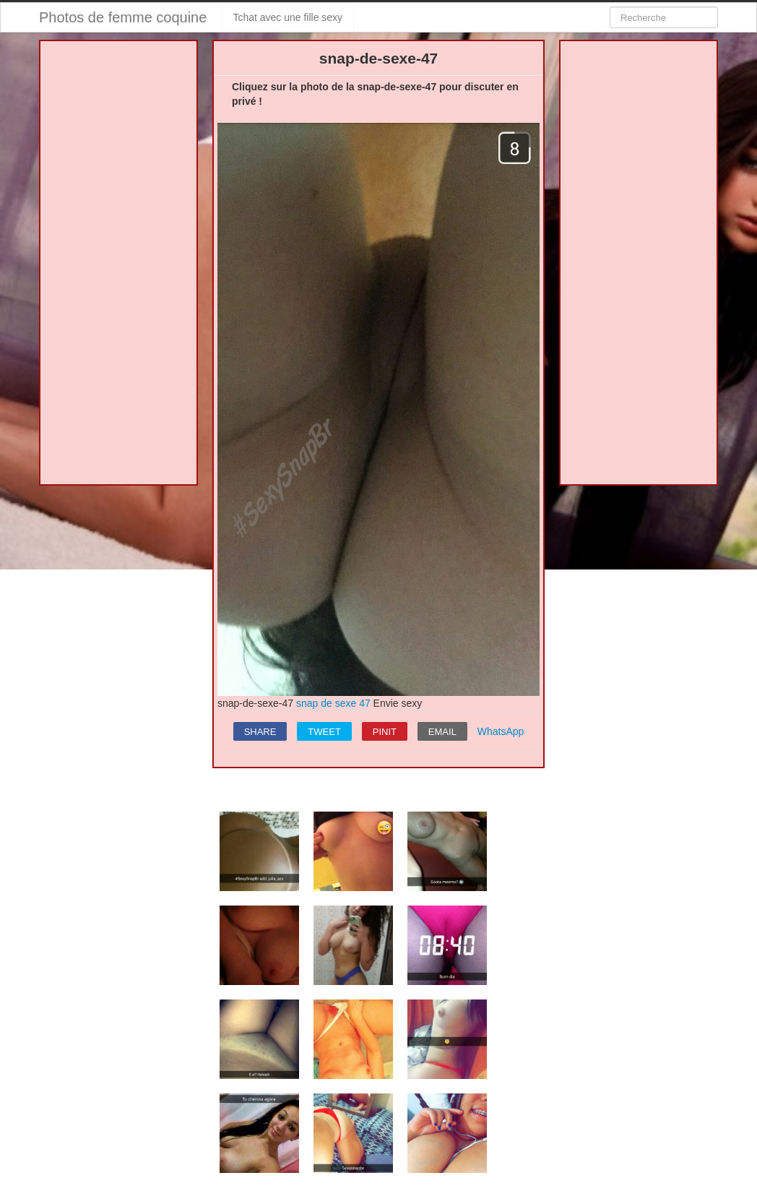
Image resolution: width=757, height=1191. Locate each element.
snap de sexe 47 (333, 703)
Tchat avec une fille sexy (287, 17)
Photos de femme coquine (123, 17)
